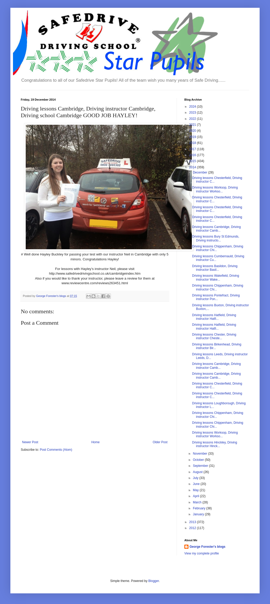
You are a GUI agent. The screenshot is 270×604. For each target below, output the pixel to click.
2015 (193, 161)
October (199, 460)
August (198, 472)
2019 (193, 137)
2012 (193, 528)
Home (95, 442)
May (196, 490)
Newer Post (30, 442)
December (200, 172)
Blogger (153, 581)
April (196, 496)
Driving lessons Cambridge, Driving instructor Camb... (216, 228)
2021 (193, 125)
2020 (193, 131)
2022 (193, 119)
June (196, 484)
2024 (193, 106)
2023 (193, 112)
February (199, 508)
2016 (193, 155)
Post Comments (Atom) (56, 450)
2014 (193, 167)
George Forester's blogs (207, 547)
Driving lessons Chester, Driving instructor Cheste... (214, 336)
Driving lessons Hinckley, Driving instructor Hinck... (214, 444)
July (196, 478)
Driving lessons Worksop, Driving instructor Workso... (215, 189)
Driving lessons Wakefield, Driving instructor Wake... (215, 277)
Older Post (160, 442)
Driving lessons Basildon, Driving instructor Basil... (215, 268)
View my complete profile (201, 553)
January (199, 514)
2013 (193, 522)
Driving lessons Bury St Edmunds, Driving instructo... (215, 238)
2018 (193, 143)
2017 (193, 149)
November (200, 453)
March (198, 502)
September (201, 466)
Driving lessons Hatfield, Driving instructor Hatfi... (214, 317)
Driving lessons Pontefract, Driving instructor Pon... (216, 297)
